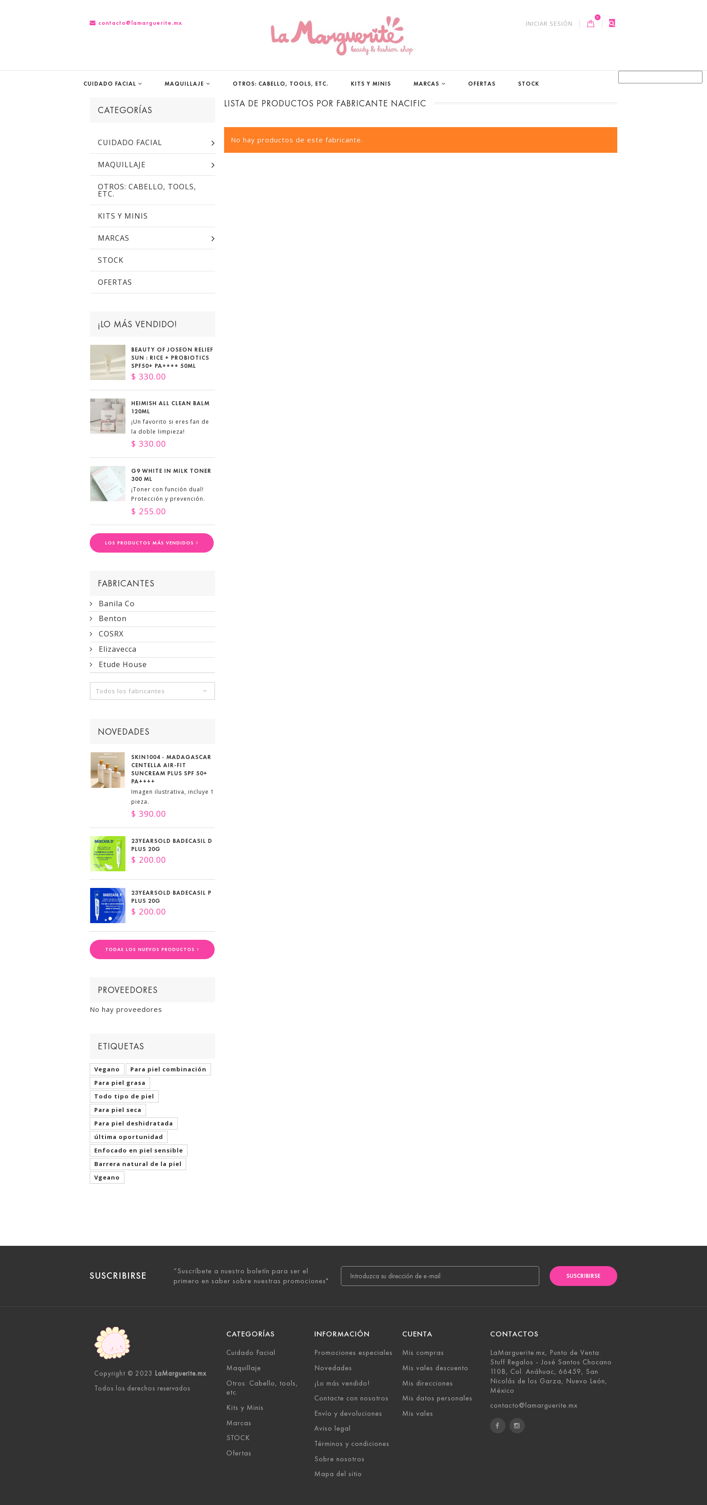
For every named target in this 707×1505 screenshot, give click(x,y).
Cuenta (417, 1334)
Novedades (124, 732)
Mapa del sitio (338, 1474)
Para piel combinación (168, 1069)
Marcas (426, 83)
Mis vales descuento (435, 1367)
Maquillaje (184, 83)
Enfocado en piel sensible (138, 1150)
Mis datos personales (437, 1398)
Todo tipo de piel (124, 1096)
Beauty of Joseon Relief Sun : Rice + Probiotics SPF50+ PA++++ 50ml (172, 358)
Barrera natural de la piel (138, 1164)
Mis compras (423, 1353)
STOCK (528, 83)
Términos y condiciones (352, 1443)
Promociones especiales (353, 1353)
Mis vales (417, 1413)
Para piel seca (118, 1110)
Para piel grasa (120, 1083)
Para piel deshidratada (133, 1123)
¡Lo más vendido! (137, 324)
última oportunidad (128, 1137)
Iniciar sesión (549, 23)
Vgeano (107, 1177)
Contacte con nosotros (351, 1398)
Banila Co (115, 603)
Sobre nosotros (339, 1459)
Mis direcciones (427, 1383)
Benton (111, 619)
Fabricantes (126, 583)
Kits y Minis (371, 83)
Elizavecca (116, 649)
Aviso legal (332, 1428)
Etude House (121, 664)
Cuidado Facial (109, 83)
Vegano (107, 1069)
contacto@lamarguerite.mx (136, 22)
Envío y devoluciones (348, 1413)
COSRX (110, 634)
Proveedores (128, 989)
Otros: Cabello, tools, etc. (280, 83)
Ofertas (482, 83)
